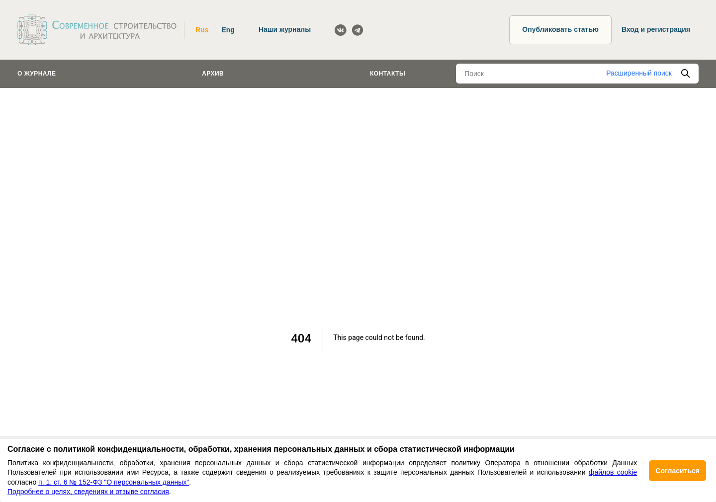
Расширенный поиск (639, 73)
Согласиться (677, 471)
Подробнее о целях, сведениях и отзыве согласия (88, 492)
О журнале (36, 73)
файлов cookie (613, 472)
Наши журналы (285, 29)
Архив (213, 73)
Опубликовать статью (560, 29)
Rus (201, 30)
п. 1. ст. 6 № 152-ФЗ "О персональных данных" (113, 482)
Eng (227, 30)
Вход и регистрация (656, 29)
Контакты (387, 73)
